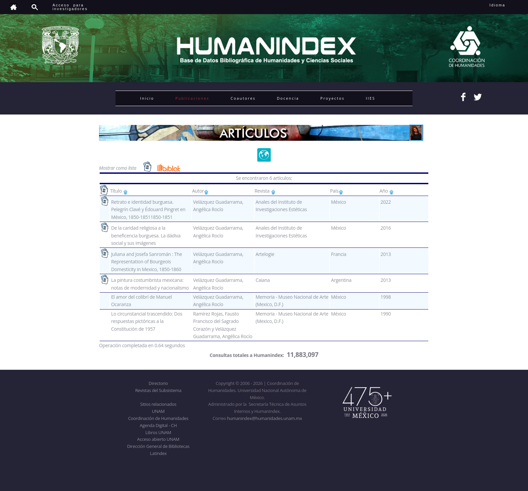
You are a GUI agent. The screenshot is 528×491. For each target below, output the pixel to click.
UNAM (158, 411)
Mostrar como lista (118, 168)
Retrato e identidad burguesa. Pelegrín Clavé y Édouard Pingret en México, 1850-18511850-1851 (148, 209)
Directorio (158, 383)
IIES (370, 98)
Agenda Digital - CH (158, 425)
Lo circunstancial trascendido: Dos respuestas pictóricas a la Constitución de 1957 (147, 321)
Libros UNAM (158, 432)
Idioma (505, 5)
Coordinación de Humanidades (158, 418)
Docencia (288, 98)
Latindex (158, 453)
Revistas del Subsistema (158, 390)
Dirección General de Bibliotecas (158, 446)
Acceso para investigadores (70, 7)
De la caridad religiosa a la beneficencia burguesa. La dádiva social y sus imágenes (145, 235)
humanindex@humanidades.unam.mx (264, 418)
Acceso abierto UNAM (158, 439)
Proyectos (332, 98)
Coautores (243, 98)
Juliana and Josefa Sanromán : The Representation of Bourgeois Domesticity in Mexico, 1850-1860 (146, 261)
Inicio (147, 98)
